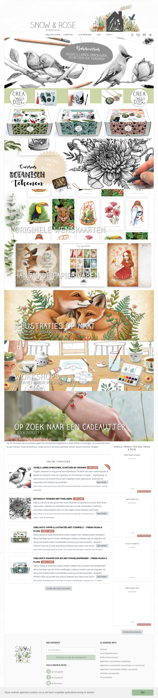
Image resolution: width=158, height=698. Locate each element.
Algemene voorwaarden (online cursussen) (118, 669)
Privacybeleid (106, 677)
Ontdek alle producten (132, 632)
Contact (109, 34)
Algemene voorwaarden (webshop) (115, 661)
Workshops (69, 34)
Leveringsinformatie (109, 653)
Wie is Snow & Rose (52, 34)
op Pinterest (54, 683)
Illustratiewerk (86, 34)
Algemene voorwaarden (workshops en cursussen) (122, 665)
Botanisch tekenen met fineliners (52, 498)
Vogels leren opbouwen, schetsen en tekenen (59, 467)
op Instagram (54, 671)
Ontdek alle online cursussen (58, 588)
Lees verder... (102, 482)
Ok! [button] (143, 692)
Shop (100, 34)
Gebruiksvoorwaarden (109, 673)
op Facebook (54, 677)
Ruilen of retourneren (109, 657)
